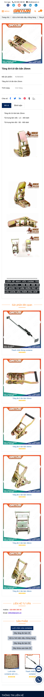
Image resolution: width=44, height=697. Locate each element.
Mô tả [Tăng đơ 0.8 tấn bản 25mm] (6, 105)
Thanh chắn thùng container (22, 350)
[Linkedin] (20, 98)
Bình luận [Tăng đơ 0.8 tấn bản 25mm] (18, 105)
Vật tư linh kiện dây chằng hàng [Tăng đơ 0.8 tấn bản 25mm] (24, 17)
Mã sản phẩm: (7, 77)
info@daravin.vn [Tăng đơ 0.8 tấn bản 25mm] (32, 2)
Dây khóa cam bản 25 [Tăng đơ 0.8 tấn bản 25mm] (22, 648)
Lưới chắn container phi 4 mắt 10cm (11, 672)
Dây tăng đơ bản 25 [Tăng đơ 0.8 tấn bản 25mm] (22, 633)
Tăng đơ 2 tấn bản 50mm (22, 495)
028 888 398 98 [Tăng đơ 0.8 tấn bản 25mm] (18, 2)
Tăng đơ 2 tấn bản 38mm (22, 591)
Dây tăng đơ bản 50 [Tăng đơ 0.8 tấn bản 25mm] (22, 643)
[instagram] (25, 5)
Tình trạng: (6, 88)
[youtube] (19, 5)
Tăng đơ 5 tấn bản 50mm (22, 398)
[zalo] (36, 5)
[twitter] (14, 5)
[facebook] (8, 5)
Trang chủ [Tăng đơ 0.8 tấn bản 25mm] (5, 17)
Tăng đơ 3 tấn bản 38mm (22, 543)
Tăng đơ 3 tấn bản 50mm (22, 447)
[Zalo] (35, 98)
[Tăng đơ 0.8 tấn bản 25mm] (22, 11)
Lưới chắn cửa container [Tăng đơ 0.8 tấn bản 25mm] (22, 628)
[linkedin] (30, 5)
